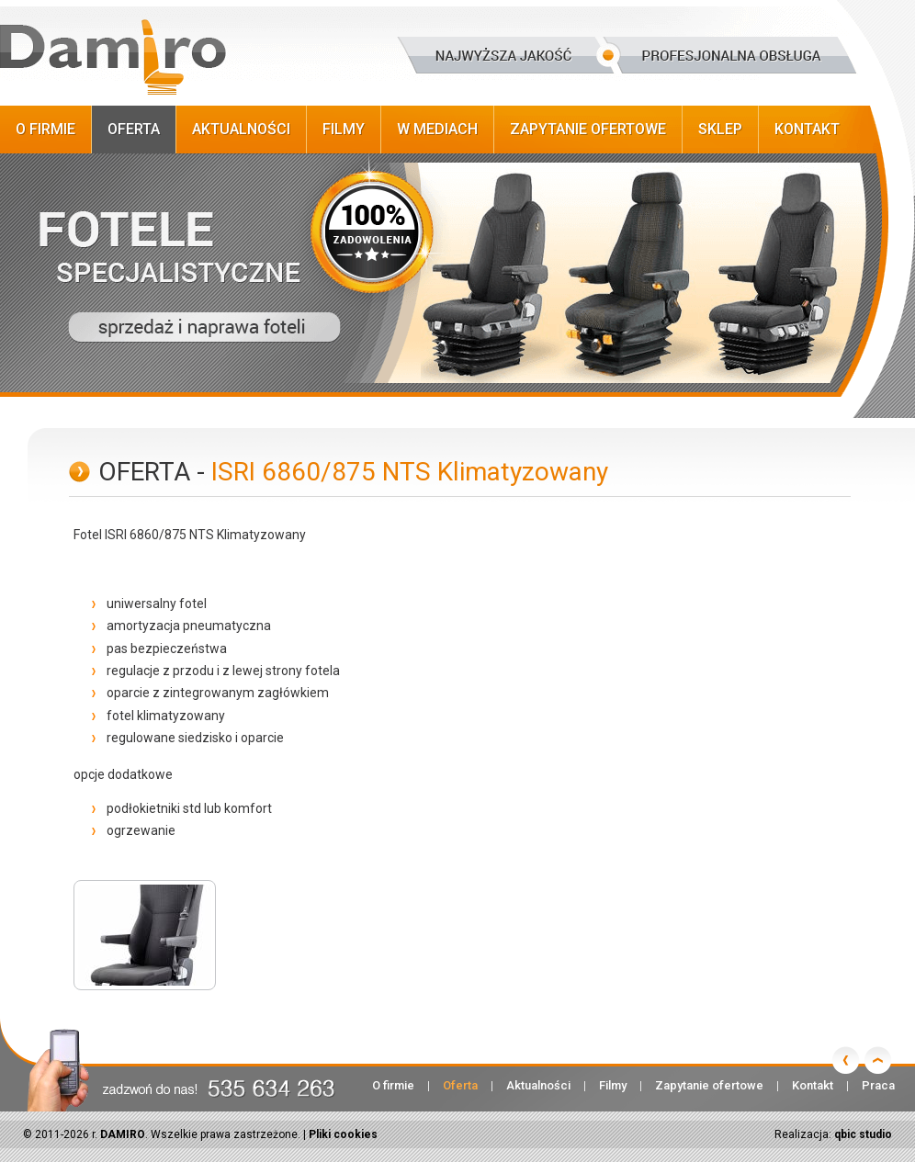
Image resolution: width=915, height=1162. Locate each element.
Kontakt (807, 129)
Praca (878, 1085)
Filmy (343, 129)
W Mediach (437, 129)
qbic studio (863, 1134)
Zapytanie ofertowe (588, 129)
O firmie (45, 129)
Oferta (133, 129)
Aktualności (241, 129)
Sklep (720, 129)
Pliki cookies (343, 1134)
